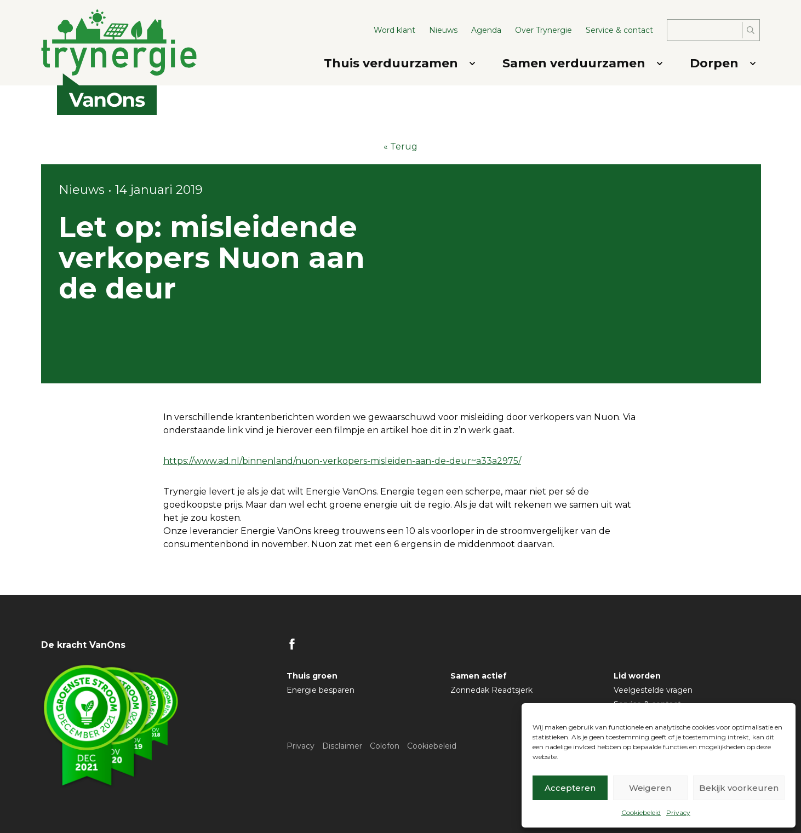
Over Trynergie (543, 30)
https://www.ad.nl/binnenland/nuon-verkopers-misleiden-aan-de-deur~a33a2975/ (342, 461)
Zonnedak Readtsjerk (491, 690)
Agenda (486, 30)
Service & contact (619, 30)
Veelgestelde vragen (653, 690)
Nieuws (443, 30)
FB (292, 644)
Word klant (394, 30)
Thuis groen (312, 676)
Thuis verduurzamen (391, 63)
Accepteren (570, 788)
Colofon (384, 746)
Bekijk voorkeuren (739, 788)
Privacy (678, 812)
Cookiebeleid (641, 812)
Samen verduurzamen (573, 63)
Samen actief (478, 676)
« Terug (400, 146)
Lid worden (637, 676)
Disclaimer (342, 746)
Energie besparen (320, 690)
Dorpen (714, 63)
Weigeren (650, 788)
